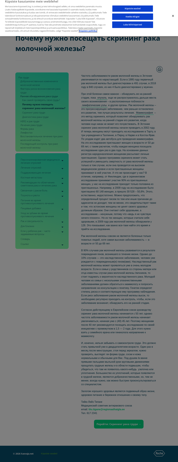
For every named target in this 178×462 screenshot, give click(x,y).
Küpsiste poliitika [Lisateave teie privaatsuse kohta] (88, 28)
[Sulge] (173, 13)
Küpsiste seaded (133, 5)
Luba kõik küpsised (132, 21)
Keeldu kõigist (132, 13)
